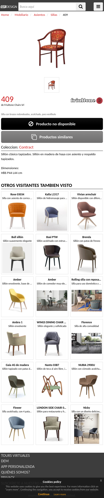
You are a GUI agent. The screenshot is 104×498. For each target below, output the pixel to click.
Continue (44, 494)
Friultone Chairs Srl (14, 104)
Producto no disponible (52, 123)
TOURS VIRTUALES (15, 455)
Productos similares (52, 136)
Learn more (60, 494)
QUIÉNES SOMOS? (15, 472)
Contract (26, 147)
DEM (5, 461)
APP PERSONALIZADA (18, 466)
